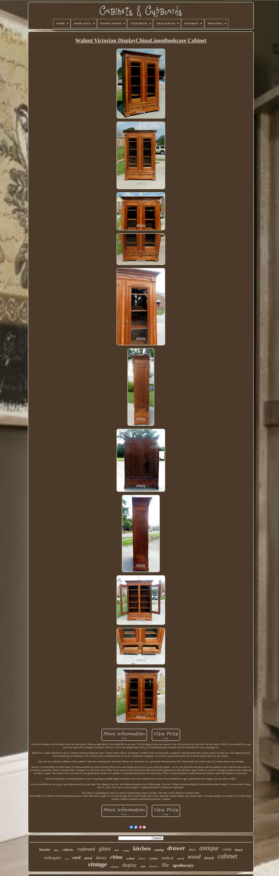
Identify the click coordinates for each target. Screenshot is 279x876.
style (142, 866)
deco (192, 849)
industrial (114, 867)
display (129, 865)
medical (167, 858)
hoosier (44, 849)
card (76, 857)
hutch (238, 849)
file (165, 865)
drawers (153, 866)
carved (180, 858)
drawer (176, 848)
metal (88, 858)
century (153, 858)
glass (105, 848)
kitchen (142, 848)
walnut (130, 858)
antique (209, 847)
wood (194, 856)
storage (126, 850)
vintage (97, 864)
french (209, 858)
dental (142, 858)
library (101, 858)
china (116, 857)
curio (227, 849)
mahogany (52, 857)
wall (67, 859)
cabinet (227, 856)
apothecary (183, 865)
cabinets (67, 849)
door (56, 850)
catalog (159, 849)
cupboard (86, 848)
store (116, 850)
